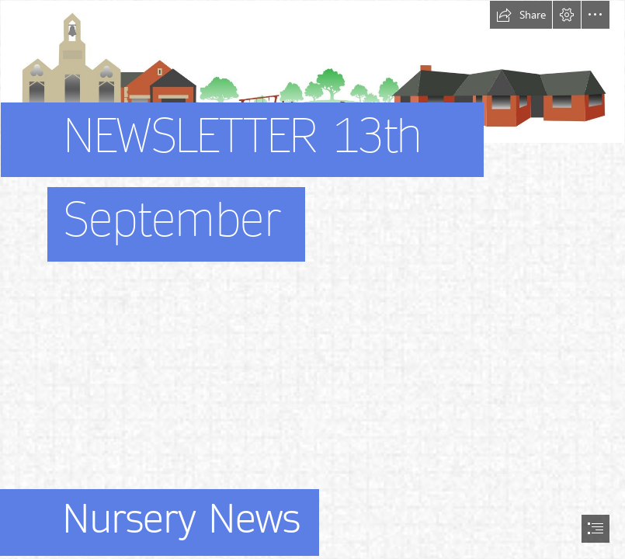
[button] (521, 15)
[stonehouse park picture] (312, 152)
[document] (312, 279)
